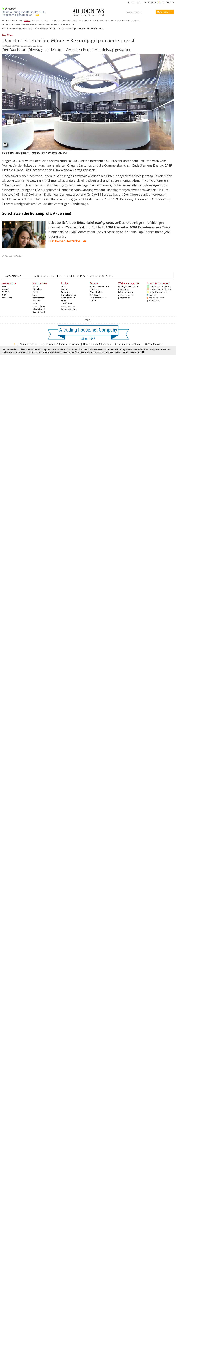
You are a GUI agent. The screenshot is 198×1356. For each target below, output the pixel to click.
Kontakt (93, 300)
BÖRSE (27, 20)
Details (125, 352)
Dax (4, 35)
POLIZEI (109, 20)
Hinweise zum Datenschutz (97, 344)
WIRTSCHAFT (38, 20)
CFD (63, 286)
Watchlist (94, 289)
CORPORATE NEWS (46, 24)
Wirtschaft (37, 289)
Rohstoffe (65, 292)
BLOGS (138, 2)
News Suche (162, 12)
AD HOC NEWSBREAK (99, 286)
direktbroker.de (125, 294)
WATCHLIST (170, 2)
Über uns (120, 344)
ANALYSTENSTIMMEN (29, 24)
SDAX (4, 294)
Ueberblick (46, 28)
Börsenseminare (68, 309)
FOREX (64, 289)
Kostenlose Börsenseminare (125, 290)
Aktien (64, 300)
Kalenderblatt (38, 312)
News (23, 344)
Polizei (35, 303)
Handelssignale (68, 297)
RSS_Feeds (94, 294)
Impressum (47, 344)
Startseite (27, 28)
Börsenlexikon (13, 276)
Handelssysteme (68, 294)
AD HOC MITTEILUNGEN (11, 24)
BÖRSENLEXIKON (150, 2)
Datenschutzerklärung (68, 344)
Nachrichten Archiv (98, 297)
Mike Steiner (134, 344)
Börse (36, 28)
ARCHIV (130, 2)
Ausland (36, 300)
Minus (10, 35)
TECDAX (6, 292)
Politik (35, 292)
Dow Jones (7, 297)
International (38, 309)
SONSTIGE (136, 20)
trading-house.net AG (128, 286)
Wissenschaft (38, 297)
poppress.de (124, 297)
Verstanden (135, 352)
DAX (4, 286)
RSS (161, 2)
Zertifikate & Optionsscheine (68, 305)
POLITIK (49, 20)
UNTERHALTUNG (69, 20)
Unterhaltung (38, 306)
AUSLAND (99, 20)
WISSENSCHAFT (86, 20)
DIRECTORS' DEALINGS (62, 24)
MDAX (5, 289)
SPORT (57, 20)
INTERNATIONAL (122, 20)
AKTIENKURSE (15, 20)
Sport (35, 294)
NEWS (5, 20)
